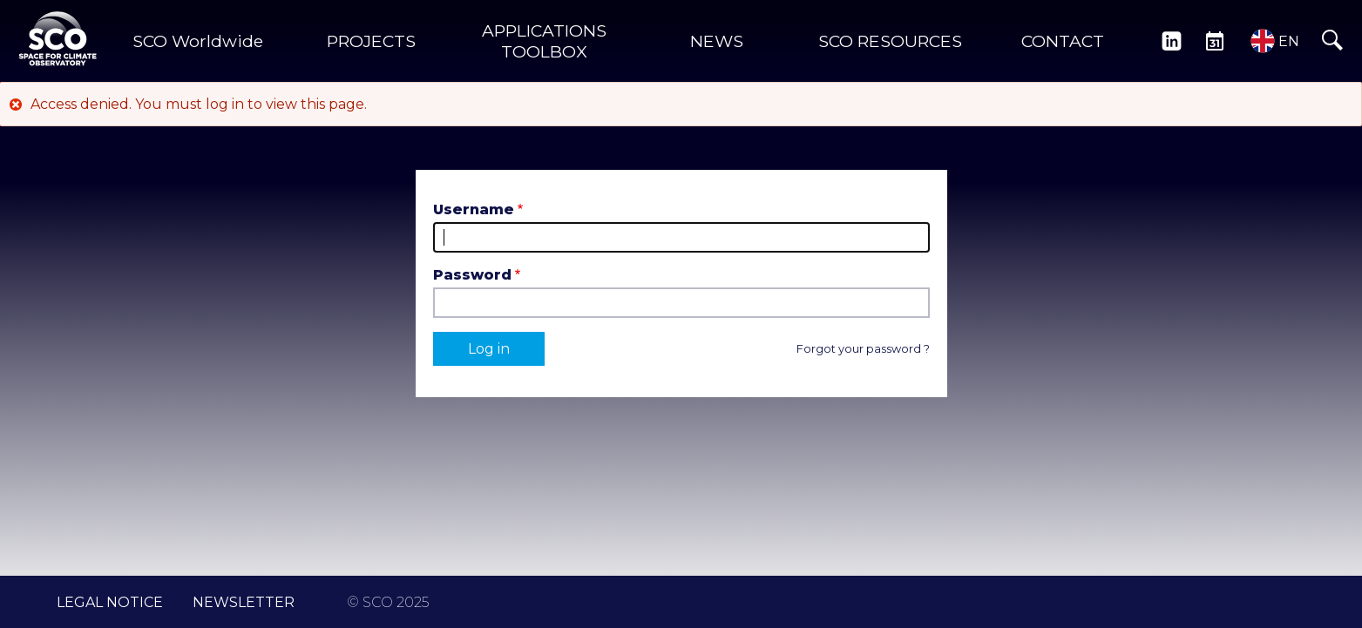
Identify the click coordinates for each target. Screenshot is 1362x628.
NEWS (716, 40)
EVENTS (1215, 40)
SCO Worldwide (197, 40)
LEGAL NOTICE (110, 602)
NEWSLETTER (244, 602)
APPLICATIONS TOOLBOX (544, 41)
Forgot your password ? (863, 348)
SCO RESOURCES (890, 40)
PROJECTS (371, 40)
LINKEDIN (1171, 40)
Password (472, 275)
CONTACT (1062, 40)
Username (473, 209)
